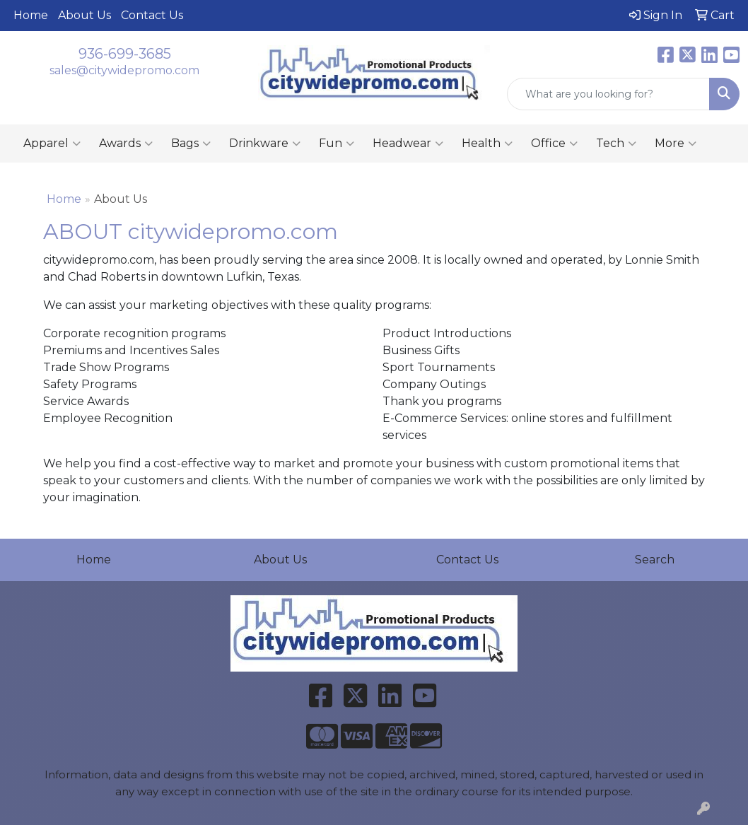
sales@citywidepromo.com (124, 70)
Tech (616, 143)
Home (30, 15)
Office (554, 143)
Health (487, 143)
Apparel (52, 143)
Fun (336, 143)
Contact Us (152, 15)
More (675, 143)
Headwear (408, 143)
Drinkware (264, 143)
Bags (191, 143)
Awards (126, 143)
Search (654, 559)
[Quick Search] (608, 94)
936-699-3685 (124, 53)
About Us (84, 15)
